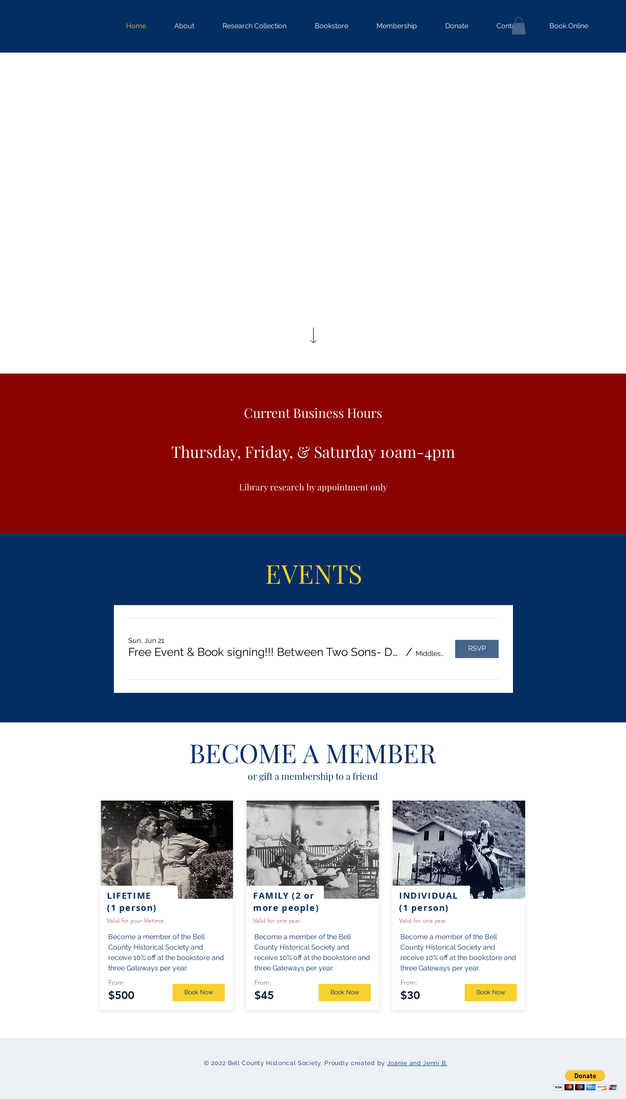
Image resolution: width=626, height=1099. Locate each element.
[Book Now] (199, 992)
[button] (247, 26)
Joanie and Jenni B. (417, 1062)
